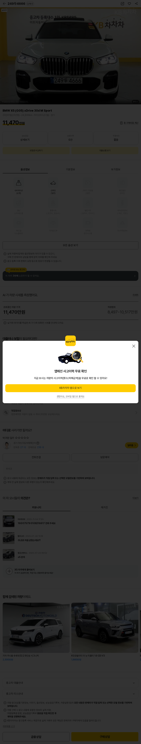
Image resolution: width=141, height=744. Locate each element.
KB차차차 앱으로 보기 (70, 388)
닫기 (134, 346)
